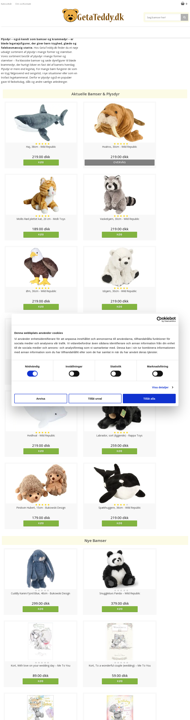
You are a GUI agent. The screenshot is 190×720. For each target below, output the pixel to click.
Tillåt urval (95, 398)
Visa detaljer (160, 387)
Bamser (27, 30)
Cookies (6, 681)
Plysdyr (45, 30)
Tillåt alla (149, 398)
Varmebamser (85, 31)
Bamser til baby (111, 30)
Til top (95, 668)
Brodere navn (162, 30)
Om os (5, 703)
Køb (25, 162)
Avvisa (40, 398)
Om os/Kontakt (23, 3)
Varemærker (137, 30)
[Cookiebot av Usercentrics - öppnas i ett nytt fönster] (159, 319)
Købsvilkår (6, 3)
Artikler (5, 698)
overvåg (71, 162)
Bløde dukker (63, 31)
